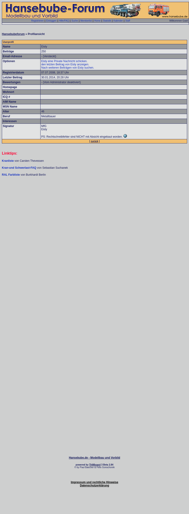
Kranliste (8, 160)
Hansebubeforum (13, 34)
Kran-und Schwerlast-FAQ (19, 167)
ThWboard (95, 464)
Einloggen (51, 20)
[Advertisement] (93, 223)
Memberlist (86, 20)
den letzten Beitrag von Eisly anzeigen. (65, 64)
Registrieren (37, 20)
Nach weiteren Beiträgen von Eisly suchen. (67, 67)
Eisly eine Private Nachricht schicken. (64, 61)
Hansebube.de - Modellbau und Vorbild (94, 457)
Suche (74, 20)
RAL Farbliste (11, 174)
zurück (94, 141)
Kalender (118, 20)
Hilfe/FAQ (64, 20)
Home (97, 20)
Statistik (107, 20)
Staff (127, 20)
